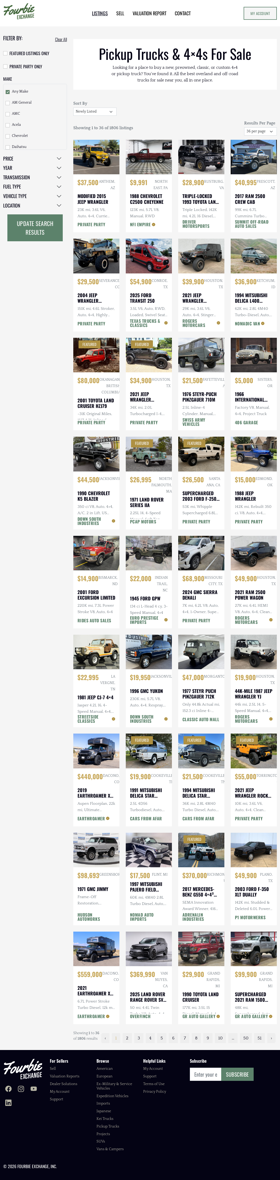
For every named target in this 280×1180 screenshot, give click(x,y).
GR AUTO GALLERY (199, 1016)
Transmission (16, 177)
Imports (103, 1103)
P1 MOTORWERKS (250, 917)
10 (220, 1038)
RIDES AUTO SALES (94, 620)
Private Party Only (25, 66)
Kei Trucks (104, 1119)
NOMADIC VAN (247, 323)
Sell (53, 1069)
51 (260, 1038)
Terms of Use (154, 1084)
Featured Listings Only (29, 53)
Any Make (20, 91)
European (104, 1076)
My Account (260, 13)
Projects (103, 1134)
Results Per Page (259, 123)
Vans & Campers (110, 1149)
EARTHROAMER (91, 818)
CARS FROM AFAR (146, 818)
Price (8, 158)
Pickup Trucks (107, 1126)
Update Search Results (35, 227)
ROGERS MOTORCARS (193, 323)
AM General (22, 102)
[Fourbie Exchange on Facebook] (8, 1089)
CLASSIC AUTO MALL (200, 719)
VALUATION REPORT (149, 13)
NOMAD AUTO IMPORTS (142, 917)
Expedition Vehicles (112, 1096)
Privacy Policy (154, 1092)
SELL (120, 13)
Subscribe (237, 1074)
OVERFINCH (140, 1016)
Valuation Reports (64, 1076)
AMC (16, 114)
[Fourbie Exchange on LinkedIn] (8, 1103)
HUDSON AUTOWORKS (89, 917)
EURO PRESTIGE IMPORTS (144, 620)
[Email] (205, 1074)
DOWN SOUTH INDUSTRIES (89, 521)
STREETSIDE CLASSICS (88, 719)
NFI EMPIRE (140, 224)
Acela (16, 125)
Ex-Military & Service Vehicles (114, 1086)
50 (245, 1038)
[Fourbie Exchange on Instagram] (21, 1089)
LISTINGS (100, 13)
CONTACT (183, 13)
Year (7, 167)
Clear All (61, 39)
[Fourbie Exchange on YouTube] (33, 1089)
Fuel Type (12, 186)
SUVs (100, 1141)
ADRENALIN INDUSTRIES (193, 917)
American (104, 1069)
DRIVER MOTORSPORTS (196, 224)
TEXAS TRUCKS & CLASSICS (145, 323)
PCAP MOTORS (143, 521)
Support (56, 1099)
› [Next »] (271, 1038)
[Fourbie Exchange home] (23, 1068)
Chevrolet (20, 136)
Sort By (80, 103)
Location (11, 205)
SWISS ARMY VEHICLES (193, 422)
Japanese (103, 1111)
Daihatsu (19, 147)
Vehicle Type (15, 195)
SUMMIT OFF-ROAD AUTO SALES (252, 224)
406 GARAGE (246, 422)
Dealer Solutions (63, 1084)
